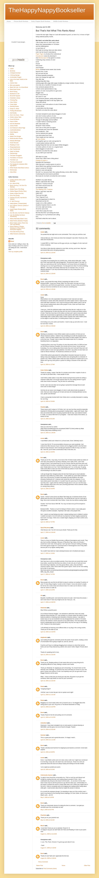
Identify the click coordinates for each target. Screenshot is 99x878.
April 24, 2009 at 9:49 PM (48, 752)
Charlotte (43, 815)
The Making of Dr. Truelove (44, 189)
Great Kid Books (14, 119)
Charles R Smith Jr (41, 160)
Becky (38, 69)
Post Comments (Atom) (50, 868)
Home (9, 21)
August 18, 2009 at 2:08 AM (48, 858)
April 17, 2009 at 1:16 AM (48, 553)
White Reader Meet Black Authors (19, 168)
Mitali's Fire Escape (15, 136)
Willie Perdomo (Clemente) (17, 234)
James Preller (14, 125)
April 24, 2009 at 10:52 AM (48, 729)
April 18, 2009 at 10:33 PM (48, 632)
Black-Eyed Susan (15, 89)
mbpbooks (44, 637)
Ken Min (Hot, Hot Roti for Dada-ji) (19, 213)
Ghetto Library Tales (15, 117)
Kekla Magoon (14, 132)
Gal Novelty (13, 113)
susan (42, 232)
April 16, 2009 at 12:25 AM (48, 252)
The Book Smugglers (16, 155)
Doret (42, 279)
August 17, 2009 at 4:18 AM (48, 848)
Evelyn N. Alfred (14, 108)
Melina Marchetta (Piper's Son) (18, 218)
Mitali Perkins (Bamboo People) (19, 221)
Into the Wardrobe (15, 123)
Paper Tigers (40, 54)
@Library (12, 71)
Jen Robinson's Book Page (17, 128)
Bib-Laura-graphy (15, 85)
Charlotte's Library (15, 98)
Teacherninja (13, 153)
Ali (41, 595)
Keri (42, 457)
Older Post (87, 865)
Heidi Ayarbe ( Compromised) (18, 203)
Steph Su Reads (14, 151)
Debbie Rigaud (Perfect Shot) (18, 191)
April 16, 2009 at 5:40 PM (48, 488)
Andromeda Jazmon (47, 775)
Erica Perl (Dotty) (15, 195)
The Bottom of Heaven (16, 157)
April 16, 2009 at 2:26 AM (48, 401)
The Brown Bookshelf (16, 162)
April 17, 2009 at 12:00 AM (48, 532)
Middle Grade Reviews (60, 21)
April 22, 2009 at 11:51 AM (48, 694)
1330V (12, 68)
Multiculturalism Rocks (16, 138)
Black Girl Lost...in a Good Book (19, 87)
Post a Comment (43, 862)
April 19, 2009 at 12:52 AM (48, 654)
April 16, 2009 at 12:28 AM (48, 273)
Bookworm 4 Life (14, 93)
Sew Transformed (15, 149)
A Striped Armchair (15, 73)
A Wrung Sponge (15, 75)
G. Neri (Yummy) (14, 201)
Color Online (41, 139)
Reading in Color (14, 145)
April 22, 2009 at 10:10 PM (48, 717)
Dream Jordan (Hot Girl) (16, 193)
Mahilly (12, 134)
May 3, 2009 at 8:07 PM (47, 809)
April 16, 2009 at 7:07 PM (48, 522)
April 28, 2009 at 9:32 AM (48, 769)
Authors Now (13, 83)
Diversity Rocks (14, 106)
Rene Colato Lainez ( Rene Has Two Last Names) (19, 223)
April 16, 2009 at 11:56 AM (48, 432)
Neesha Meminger (15, 140)
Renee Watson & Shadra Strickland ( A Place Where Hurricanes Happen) (17, 228)
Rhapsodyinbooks (15, 147)
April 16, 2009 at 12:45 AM (48, 289)
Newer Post (39, 865)
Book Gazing (13, 91)
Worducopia (13, 170)
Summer (43, 735)
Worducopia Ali (43, 58)
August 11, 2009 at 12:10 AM (49, 834)
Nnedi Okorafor (14, 143)
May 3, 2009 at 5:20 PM (47, 797)
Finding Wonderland (15, 110)
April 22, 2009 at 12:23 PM (48, 707)
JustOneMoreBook (15, 130)
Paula (42, 686)
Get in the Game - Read (16, 115)
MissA (42, 825)
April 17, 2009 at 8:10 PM (48, 590)
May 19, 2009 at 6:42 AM (47, 820)
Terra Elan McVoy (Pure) (17, 231)
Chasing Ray (13, 100)
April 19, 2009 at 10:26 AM (48, 681)
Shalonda (43, 607)
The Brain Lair (14, 160)
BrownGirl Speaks (15, 96)
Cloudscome (39, 56)
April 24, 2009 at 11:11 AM (48, 740)
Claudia (43, 407)
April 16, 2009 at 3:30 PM (48, 452)
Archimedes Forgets (15, 77)
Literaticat (44, 723)
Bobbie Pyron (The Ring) (17, 189)
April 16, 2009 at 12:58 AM (48, 326)
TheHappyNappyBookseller (46, 10)
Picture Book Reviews (21, 21)
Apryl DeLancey (45, 527)
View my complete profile (15, 251)
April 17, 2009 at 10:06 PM (48, 602)
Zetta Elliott (13, 172)
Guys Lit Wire (14, 121)
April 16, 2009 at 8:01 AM (48, 418)
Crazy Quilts (13, 104)
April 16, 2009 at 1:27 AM (48, 364)
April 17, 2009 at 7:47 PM (48, 574)
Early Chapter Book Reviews (40, 21)
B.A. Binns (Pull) (14, 183)
